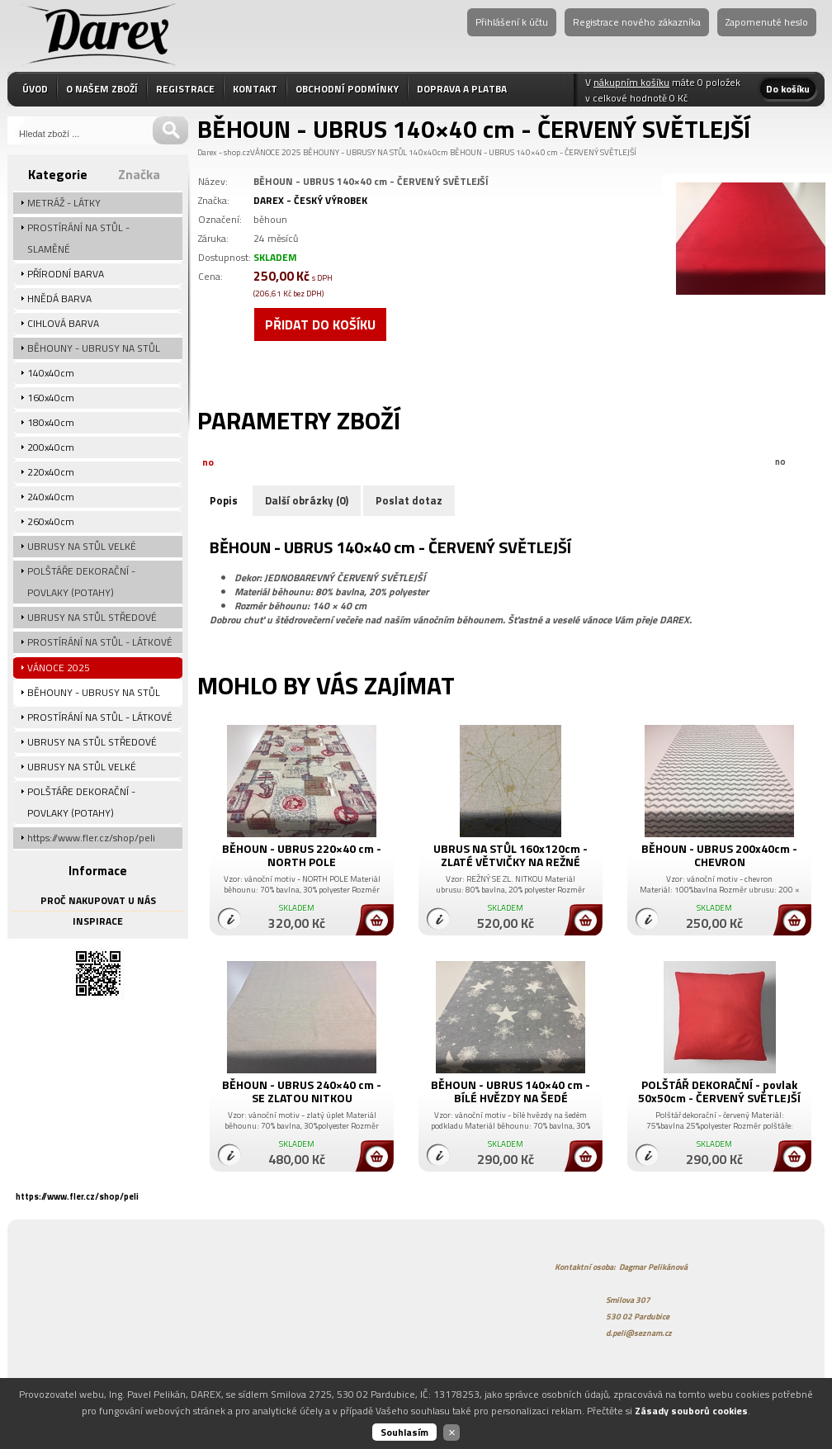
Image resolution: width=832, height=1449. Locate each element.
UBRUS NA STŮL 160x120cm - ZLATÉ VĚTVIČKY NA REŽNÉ (510, 855)
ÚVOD (35, 89)
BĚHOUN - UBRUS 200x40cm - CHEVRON (719, 855)
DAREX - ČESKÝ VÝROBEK (310, 200)
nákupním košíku (631, 82)
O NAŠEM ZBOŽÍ (102, 89)
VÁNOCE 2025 (275, 152)
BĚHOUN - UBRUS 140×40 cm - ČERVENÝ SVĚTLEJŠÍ (543, 152)
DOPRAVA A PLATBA (462, 89)
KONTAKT (255, 89)
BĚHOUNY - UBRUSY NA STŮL (355, 152)
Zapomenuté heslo (767, 22)
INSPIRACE (98, 921)
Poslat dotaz (409, 500)
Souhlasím (404, 1432)
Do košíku (788, 89)
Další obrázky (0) (306, 500)
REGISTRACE (185, 89)
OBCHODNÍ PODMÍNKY (347, 89)
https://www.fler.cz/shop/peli (77, 1196)
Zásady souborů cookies (691, 1410)
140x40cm (428, 152)
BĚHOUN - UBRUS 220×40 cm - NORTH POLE (301, 855)
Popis (224, 500)
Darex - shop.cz (223, 152)
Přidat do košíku (320, 324)
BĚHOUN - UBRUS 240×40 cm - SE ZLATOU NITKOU (301, 1091)
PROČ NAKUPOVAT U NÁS (98, 900)
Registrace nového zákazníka (637, 22)
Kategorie (57, 174)
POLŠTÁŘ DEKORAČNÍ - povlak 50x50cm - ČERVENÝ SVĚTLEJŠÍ (719, 1091)
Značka (139, 174)
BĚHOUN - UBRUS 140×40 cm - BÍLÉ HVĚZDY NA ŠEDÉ (510, 1091)
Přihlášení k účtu (511, 22)
